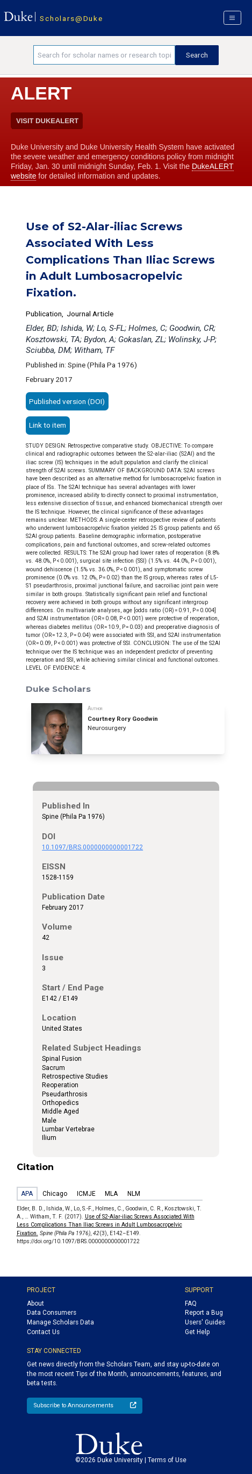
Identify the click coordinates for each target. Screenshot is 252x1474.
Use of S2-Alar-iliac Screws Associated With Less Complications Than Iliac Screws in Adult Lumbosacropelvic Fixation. (106, 1225)
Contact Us (43, 1332)
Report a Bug (204, 1312)
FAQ (191, 1303)
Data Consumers (51, 1312)
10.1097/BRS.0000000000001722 (92, 847)
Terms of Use (167, 1460)
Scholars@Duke (71, 18)
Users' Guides (205, 1322)
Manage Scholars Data (60, 1322)
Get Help (197, 1332)
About (35, 1303)
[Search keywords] (104, 55)
